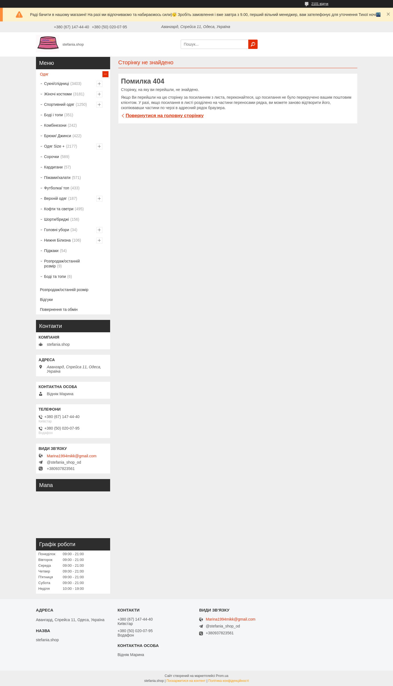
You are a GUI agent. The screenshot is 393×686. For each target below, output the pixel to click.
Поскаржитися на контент (185, 681)
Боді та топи (55, 276)
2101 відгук (319, 4)
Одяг (44, 74)
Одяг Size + (54, 146)
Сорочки (51, 156)
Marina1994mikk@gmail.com (72, 456)
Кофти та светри (59, 209)
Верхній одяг (55, 198)
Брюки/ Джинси (57, 136)
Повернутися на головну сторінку (165, 115)
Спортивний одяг (59, 104)
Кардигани (53, 167)
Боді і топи (53, 115)
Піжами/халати (57, 177)
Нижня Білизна (57, 240)
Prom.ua (222, 676)
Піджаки (51, 250)
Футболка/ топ (56, 188)
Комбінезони (55, 125)
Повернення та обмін (59, 309)
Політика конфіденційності (228, 681)
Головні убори (56, 230)
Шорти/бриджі (56, 219)
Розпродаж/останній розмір (62, 263)
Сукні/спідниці (56, 83)
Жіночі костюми (58, 94)
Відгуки (46, 299)
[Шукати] (253, 44)
